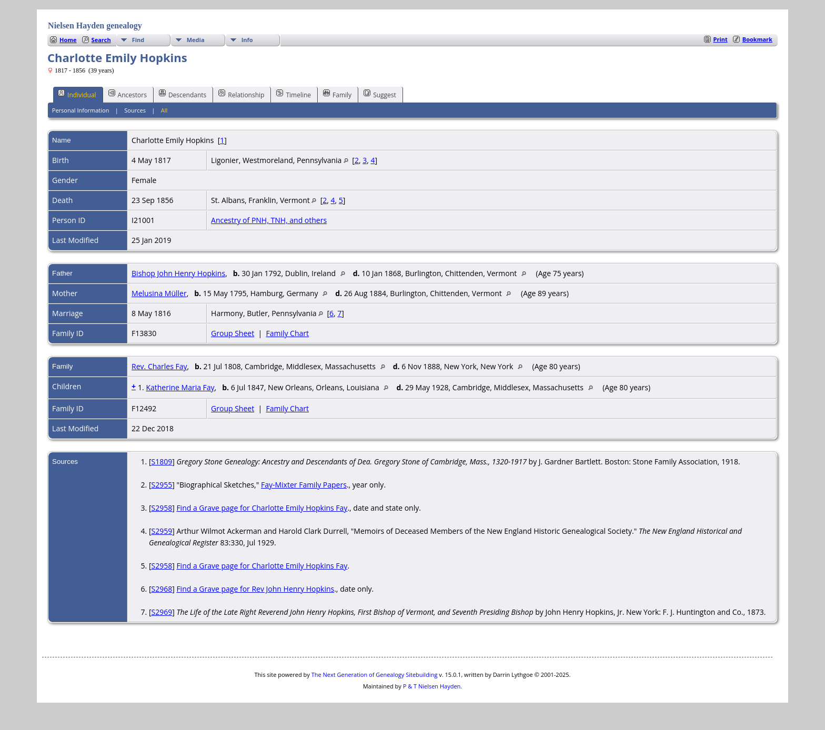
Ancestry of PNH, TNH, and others (269, 220)
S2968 (161, 589)
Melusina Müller (159, 293)
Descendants (182, 94)
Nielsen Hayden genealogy (95, 25)
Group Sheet (232, 333)
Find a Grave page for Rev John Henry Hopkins (255, 589)
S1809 (161, 462)
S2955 (161, 485)
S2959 (161, 531)
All (164, 110)
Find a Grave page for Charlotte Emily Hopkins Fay (261, 508)
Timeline (293, 94)
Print (720, 39)
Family (337, 94)
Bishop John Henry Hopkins (178, 273)
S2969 (161, 612)
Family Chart (287, 333)
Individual (77, 94)
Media (196, 40)
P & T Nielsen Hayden (432, 686)
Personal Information (80, 110)
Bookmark (757, 39)
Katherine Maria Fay (180, 387)
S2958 (161, 508)
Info (247, 40)
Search (101, 40)
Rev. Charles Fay (159, 366)
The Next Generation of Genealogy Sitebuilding (374, 674)
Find (138, 40)
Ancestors (127, 94)
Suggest (380, 94)
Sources (135, 110)
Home (68, 40)
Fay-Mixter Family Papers (304, 485)
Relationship (241, 94)
